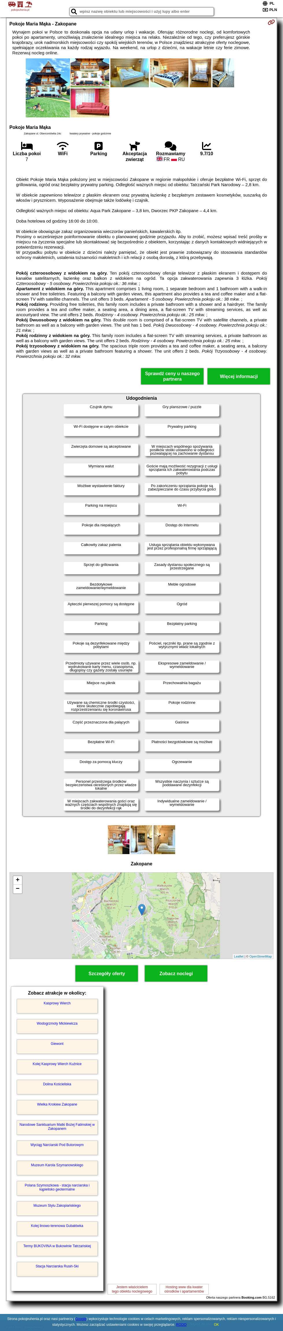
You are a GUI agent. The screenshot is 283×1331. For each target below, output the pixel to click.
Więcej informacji (239, 376)
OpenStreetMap (260, 956)
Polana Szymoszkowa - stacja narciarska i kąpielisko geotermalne (57, 1187)
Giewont (57, 1044)
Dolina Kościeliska (57, 1084)
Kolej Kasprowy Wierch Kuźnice (57, 1064)
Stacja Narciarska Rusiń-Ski (57, 1266)
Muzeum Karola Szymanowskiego (57, 1165)
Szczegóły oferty (106, 973)
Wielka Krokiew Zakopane (57, 1104)
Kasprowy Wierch (57, 1003)
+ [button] (17, 880)
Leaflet (239, 956)
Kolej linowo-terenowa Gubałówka (57, 1226)
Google (80, 1319)
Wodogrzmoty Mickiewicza (57, 1023)
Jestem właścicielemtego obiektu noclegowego (132, 1289)
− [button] (17, 889)
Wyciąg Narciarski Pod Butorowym (57, 1145)
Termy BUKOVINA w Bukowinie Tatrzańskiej (57, 1246)
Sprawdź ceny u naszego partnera (172, 376)
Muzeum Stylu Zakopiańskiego (57, 1206)
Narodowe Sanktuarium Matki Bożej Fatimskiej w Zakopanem (57, 1127)
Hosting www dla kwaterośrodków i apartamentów (184, 1289)
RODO (181, 1325)
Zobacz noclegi (176, 973)
